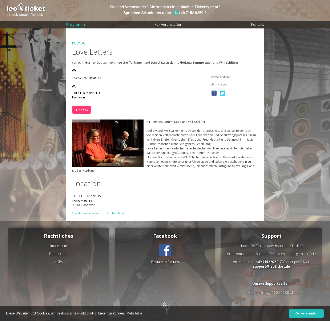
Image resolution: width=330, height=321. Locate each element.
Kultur (78, 43)
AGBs (58, 261)
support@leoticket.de (271, 266)
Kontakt (257, 24)
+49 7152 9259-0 (190, 13)
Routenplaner (116, 213)
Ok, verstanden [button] (306, 313)
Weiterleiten (223, 77)
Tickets (81, 110)
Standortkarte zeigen (86, 213)
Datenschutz (58, 253)
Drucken (221, 85)
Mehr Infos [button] (134, 313)
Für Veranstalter (167, 24)
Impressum (58, 245)
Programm (75, 24)
